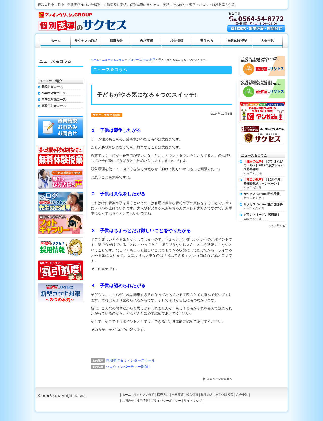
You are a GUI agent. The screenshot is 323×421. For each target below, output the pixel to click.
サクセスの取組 (85, 41)
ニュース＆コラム (113, 59)
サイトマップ (193, 400)
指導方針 (116, 41)
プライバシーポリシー (166, 400)
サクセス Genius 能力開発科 (263, 204)
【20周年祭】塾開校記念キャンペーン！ (263, 181)
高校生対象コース (54, 106)
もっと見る (275, 225)
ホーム (95, 59)
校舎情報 (176, 41)
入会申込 (267, 41)
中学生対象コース (54, 99)
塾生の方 (206, 41)
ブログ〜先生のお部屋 (141, 59)
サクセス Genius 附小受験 (262, 194)
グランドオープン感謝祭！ (262, 214)
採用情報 (143, 400)
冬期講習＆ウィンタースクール (130, 360)
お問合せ (128, 400)
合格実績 (146, 41)
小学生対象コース (54, 93)
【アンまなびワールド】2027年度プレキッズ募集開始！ (264, 165)
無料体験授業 (237, 41)
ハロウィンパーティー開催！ (129, 367)
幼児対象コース (52, 87)
